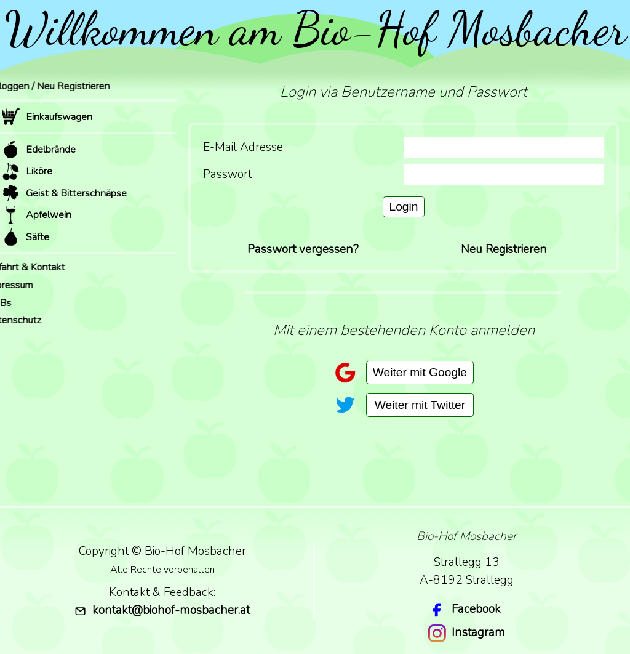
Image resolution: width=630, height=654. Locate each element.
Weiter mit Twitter (420, 404)
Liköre (27, 171)
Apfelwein (36, 215)
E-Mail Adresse (243, 147)
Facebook (476, 609)
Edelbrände (38, 149)
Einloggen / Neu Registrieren (64, 86)
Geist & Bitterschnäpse (64, 193)
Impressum (25, 285)
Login (403, 206)
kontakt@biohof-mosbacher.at (162, 610)
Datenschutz (29, 320)
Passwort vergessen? (303, 249)
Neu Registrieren (504, 249)
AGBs (15, 303)
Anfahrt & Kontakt (41, 267)
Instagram (478, 632)
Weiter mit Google (420, 372)
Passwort (227, 174)
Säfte (25, 237)
